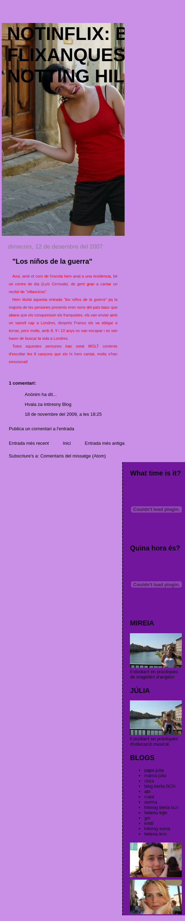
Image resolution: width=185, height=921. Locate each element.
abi (147, 791)
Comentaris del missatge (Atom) (73, 456)
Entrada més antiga (105, 443)
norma (150, 802)
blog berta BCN (159, 786)
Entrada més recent (29, 443)
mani (149, 796)
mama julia (155, 775)
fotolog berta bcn (161, 807)
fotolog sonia (157, 828)
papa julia (154, 770)
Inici (67, 443)
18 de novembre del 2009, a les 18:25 (63, 414)
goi (147, 818)
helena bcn (155, 834)
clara (149, 780)
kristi (149, 823)
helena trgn (155, 812)
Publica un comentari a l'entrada (41, 428)
